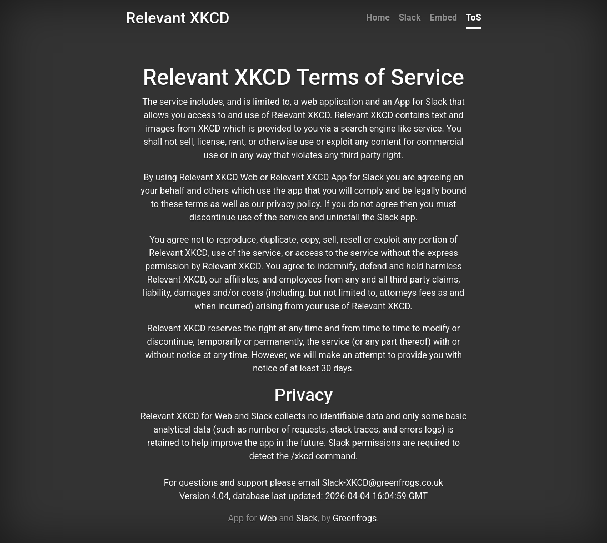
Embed (444, 17)
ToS (473, 17)
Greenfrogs (355, 518)
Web (268, 518)
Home (378, 17)
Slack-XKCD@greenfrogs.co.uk (382, 482)
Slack (410, 17)
